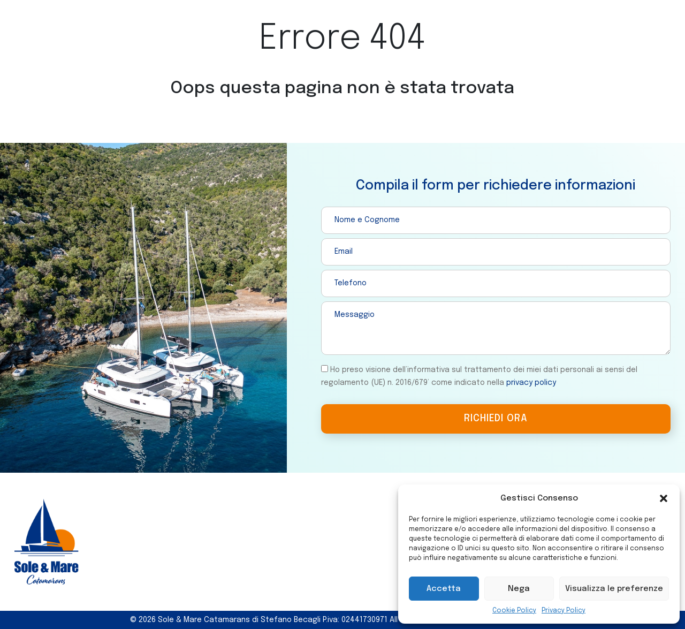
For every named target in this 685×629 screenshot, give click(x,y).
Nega (519, 589)
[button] (663, 498)
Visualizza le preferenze (614, 589)
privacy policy (531, 383)
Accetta (444, 589)
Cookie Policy (514, 611)
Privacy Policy (563, 611)
